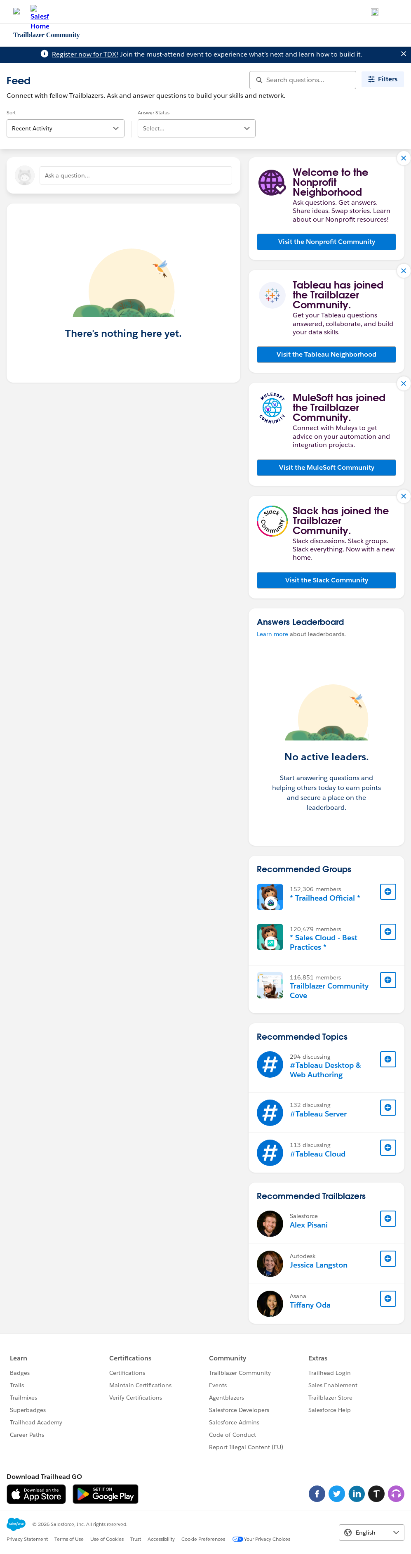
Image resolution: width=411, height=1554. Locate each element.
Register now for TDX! (85, 54)
